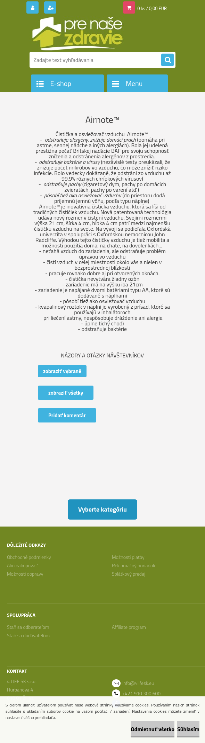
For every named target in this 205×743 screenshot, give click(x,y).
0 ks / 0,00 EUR (152, 8)
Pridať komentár (67, 415)
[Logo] (77, 33)
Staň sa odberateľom (28, 627)
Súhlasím (188, 729)
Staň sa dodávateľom (28, 635)
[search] (167, 60)
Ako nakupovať (22, 565)
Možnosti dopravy (25, 573)
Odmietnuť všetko (152, 729)
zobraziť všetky (65, 393)
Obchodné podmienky (29, 557)
